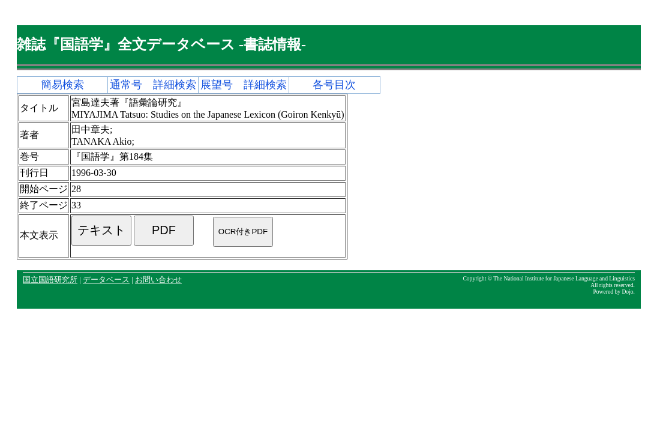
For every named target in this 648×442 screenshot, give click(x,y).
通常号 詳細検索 (153, 85)
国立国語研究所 (50, 280)
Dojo (627, 291)
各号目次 (334, 85)
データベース (106, 280)
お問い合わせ (158, 280)
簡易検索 (62, 85)
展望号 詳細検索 (243, 85)
